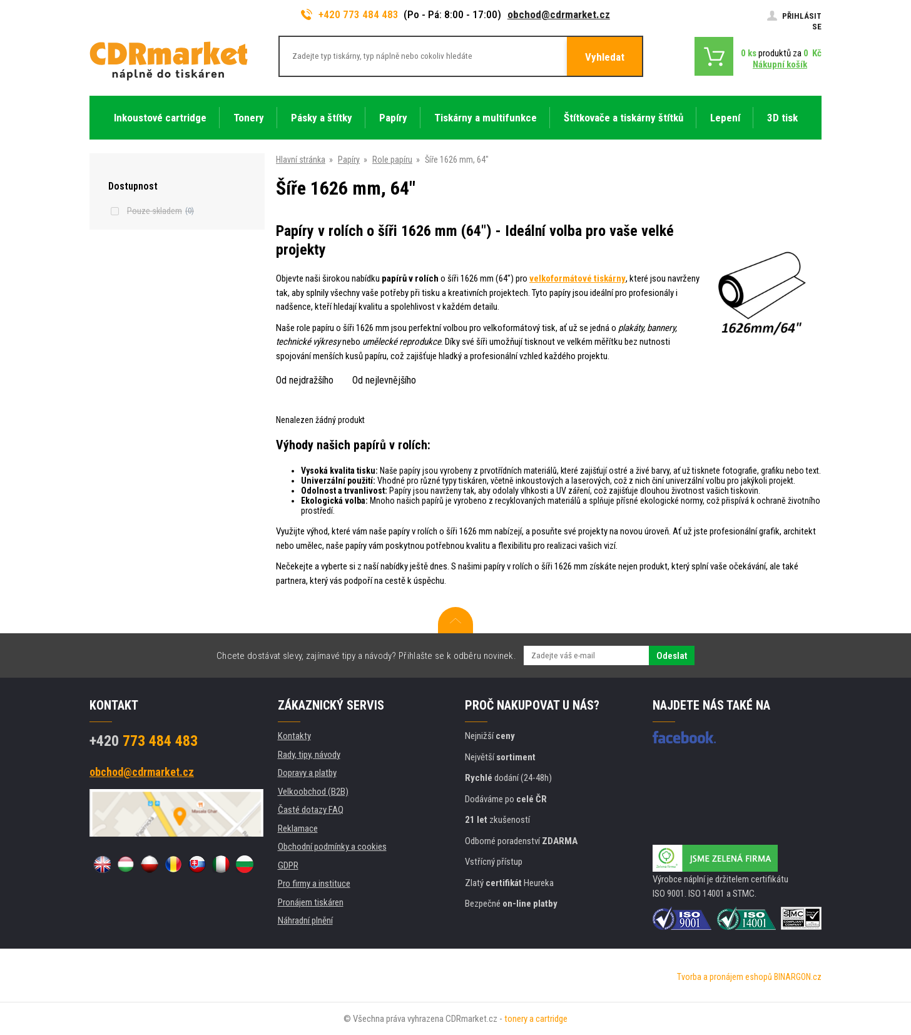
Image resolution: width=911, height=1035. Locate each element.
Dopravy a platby (307, 772)
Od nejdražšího (304, 380)
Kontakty (294, 736)
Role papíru (392, 160)
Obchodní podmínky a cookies (332, 846)
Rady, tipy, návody (309, 754)
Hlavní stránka (300, 160)
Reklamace (298, 828)
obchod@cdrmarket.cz (558, 14)
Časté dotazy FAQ (311, 809)
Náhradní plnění (305, 920)
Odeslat (671, 655)
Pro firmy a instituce (314, 883)
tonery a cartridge (535, 1018)
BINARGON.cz (798, 977)
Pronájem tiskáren (311, 902)
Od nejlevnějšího (384, 380)
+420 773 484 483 (350, 14)
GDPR (288, 865)
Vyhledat (604, 57)
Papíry (349, 160)
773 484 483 (143, 741)
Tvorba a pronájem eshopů (724, 977)
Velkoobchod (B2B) (313, 791)
